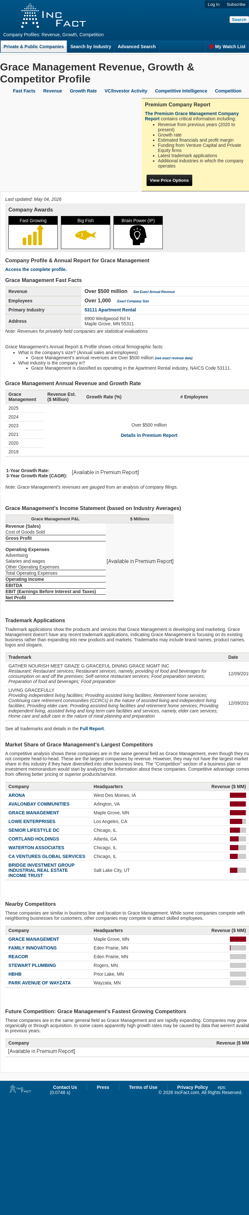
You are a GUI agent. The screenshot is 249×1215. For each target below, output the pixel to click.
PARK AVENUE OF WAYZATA (39, 982)
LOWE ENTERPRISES (31, 821)
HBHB (14, 974)
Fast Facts (24, 90)
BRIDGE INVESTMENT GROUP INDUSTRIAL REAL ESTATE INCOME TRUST (41, 870)
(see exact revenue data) (174, 358)
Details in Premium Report (149, 435)
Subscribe (236, 4)
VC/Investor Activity (126, 90)
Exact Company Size (133, 301)
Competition (228, 90)
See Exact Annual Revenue (154, 292)
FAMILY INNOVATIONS (32, 947)
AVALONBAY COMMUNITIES (39, 804)
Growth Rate (83, 90)
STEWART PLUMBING (32, 965)
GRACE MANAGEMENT (33, 812)
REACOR (18, 956)
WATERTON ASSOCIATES (36, 847)
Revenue (52, 90)
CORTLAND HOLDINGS (33, 838)
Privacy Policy (192, 1087)
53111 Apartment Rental (110, 309)
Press (103, 1087)
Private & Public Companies (34, 46)
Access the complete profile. (36, 269)
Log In (213, 4)
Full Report (92, 728)
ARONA (16, 795)
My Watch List (227, 46)
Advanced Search (137, 46)
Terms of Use (143, 1087)
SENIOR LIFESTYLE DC (33, 830)
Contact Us (65, 1087)
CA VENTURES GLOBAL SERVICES (46, 856)
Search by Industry (90, 46)
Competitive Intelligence (181, 90)
